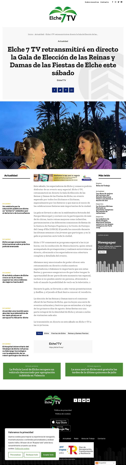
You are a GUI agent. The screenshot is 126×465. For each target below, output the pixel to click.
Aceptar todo (48, 455)
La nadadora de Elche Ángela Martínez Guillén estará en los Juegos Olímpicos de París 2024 (104, 223)
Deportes (99, 204)
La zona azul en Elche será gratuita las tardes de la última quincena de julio (94, 371)
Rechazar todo (32, 455)
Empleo (99, 183)
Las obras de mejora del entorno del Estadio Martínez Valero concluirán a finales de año (104, 197)
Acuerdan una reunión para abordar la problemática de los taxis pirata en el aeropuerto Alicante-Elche (15, 314)
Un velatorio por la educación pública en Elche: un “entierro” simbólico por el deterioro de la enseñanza (16, 209)
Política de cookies (22, 449)
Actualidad (39, 34)
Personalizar (15, 455)
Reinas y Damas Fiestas (78, 333)
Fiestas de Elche (58, 333)
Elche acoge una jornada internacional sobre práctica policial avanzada (16, 244)
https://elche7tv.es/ (56, 347)
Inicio (30, 34)
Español (100, 463)
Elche (46, 333)
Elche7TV (61, 80)
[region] (32, 444)
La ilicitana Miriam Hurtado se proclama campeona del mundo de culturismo (104, 209)
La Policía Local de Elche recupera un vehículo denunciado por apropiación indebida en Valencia (32, 372)
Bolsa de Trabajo (103, 186)
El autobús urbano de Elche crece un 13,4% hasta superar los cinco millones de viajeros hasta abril (15, 278)
